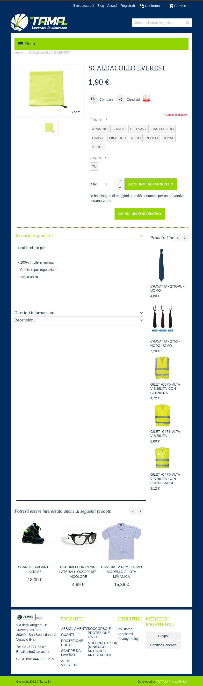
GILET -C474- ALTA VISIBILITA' (165, 434)
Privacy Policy (127, 639)
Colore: (97, 119)
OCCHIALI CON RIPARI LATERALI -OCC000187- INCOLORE (78, 572)
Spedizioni (125, 634)
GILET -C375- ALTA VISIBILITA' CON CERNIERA (165, 388)
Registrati (128, 6)
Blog (100, 6)
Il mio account (83, 6)
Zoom (76, 112)
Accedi (112, 6)
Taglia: (97, 157)
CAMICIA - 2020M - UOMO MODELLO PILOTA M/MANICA (121, 572)
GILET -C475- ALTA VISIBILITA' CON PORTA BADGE (165, 479)
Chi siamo (124, 629)
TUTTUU (162, 681)
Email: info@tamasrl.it (32, 652)
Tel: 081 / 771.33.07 (31, 647)
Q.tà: (93, 184)
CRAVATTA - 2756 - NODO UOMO (165, 343)
